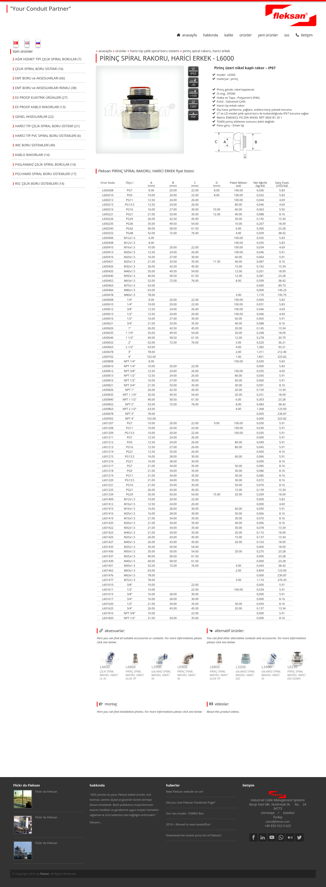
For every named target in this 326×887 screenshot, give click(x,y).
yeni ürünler (268, 35)
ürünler (245, 35)
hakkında (210, 35)
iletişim (304, 35)
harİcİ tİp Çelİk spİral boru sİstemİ (154, 51)
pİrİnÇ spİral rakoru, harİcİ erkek (206, 51)
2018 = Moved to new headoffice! (188, 824)
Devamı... (96, 822)
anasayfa (187, 35)
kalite (228, 35)
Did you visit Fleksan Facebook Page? (190, 802)
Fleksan (44, 874)
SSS (286, 35)
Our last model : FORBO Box (185, 813)
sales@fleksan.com (278, 821)
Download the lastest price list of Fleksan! (194, 835)
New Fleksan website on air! (184, 791)
